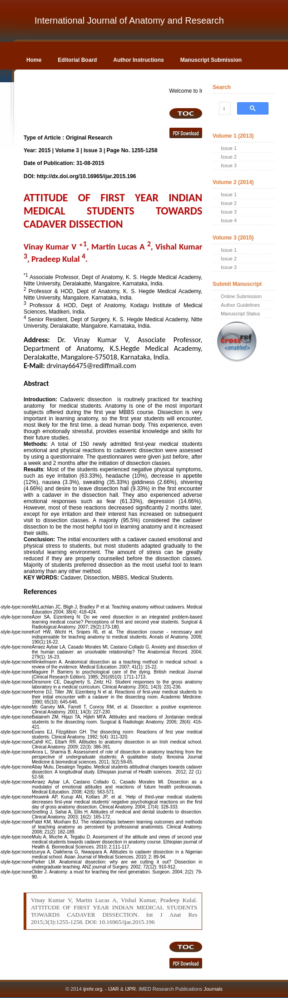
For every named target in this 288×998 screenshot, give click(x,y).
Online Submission (241, 296)
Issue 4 (229, 220)
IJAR (113, 989)
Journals (212, 989)
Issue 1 (229, 148)
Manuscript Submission (211, 60)
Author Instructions (138, 60)
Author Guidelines (240, 305)
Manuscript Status (240, 313)
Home (33, 60)
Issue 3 (229, 165)
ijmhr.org (92, 989)
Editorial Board (77, 60)
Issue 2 (229, 157)
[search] (223, 109)
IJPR (130, 989)
